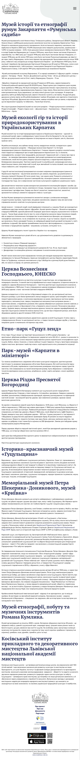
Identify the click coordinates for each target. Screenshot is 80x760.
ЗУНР (8, 530)
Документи (40, 711)
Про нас (40, 709)
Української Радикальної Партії (49, 525)
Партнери (40, 713)
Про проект (40, 706)
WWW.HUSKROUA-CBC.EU (40, 755)
